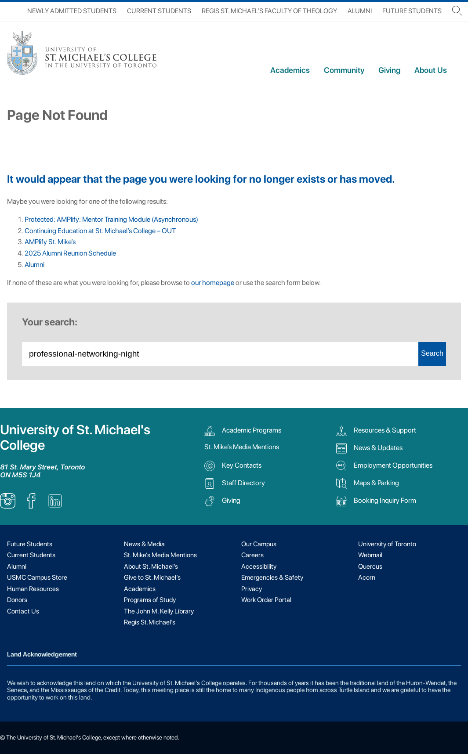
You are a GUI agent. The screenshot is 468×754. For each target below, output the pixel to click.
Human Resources (33, 589)
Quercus (370, 566)
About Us (430, 70)
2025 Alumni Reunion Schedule (70, 253)
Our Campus (258, 544)
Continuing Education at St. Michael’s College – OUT (100, 231)
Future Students (412, 11)
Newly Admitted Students (71, 11)
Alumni (360, 11)
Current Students (159, 11)
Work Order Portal (266, 600)
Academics (290, 70)
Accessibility (258, 566)
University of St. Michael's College (75, 437)
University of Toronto (387, 544)
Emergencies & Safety (272, 577)
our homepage (212, 282)
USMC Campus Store (37, 577)
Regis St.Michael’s (149, 622)
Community (344, 70)
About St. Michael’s (151, 566)
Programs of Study (150, 600)
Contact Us (23, 611)
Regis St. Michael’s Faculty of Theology (269, 11)
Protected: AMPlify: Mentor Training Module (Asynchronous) (111, 219)
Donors (17, 600)
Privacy (251, 589)
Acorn (366, 577)
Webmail (370, 555)
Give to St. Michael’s (152, 577)
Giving (389, 70)
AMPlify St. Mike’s (50, 242)
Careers (252, 555)
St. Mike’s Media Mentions (241, 447)
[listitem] (7, 506)
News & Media (144, 544)
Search (432, 353)
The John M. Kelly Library (159, 611)
